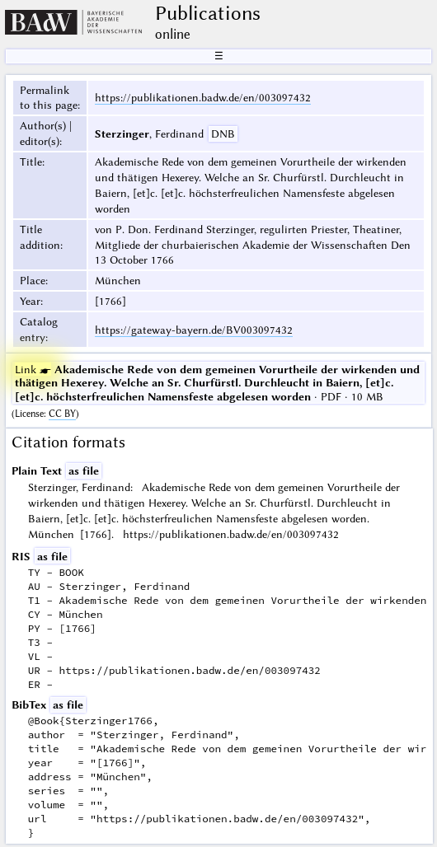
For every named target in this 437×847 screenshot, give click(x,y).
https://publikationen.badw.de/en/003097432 (203, 97)
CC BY (62, 413)
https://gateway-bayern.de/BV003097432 (194, 329)
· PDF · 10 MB (217, 382)
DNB (223, 133)
